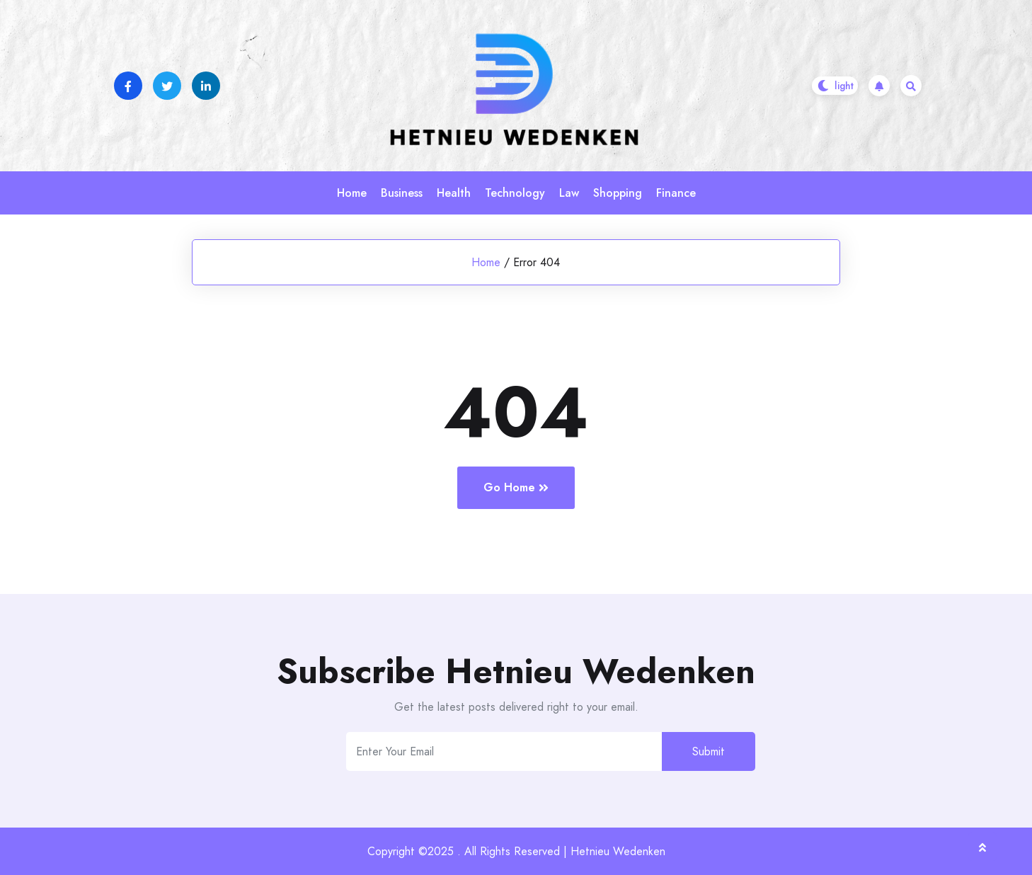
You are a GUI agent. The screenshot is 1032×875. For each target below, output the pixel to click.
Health (454, 193)
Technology (515, 193)
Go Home (516, 487)
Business (402, 193)
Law (569, 193)
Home (352, 193)
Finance (676, 193)
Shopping (617, 193)
